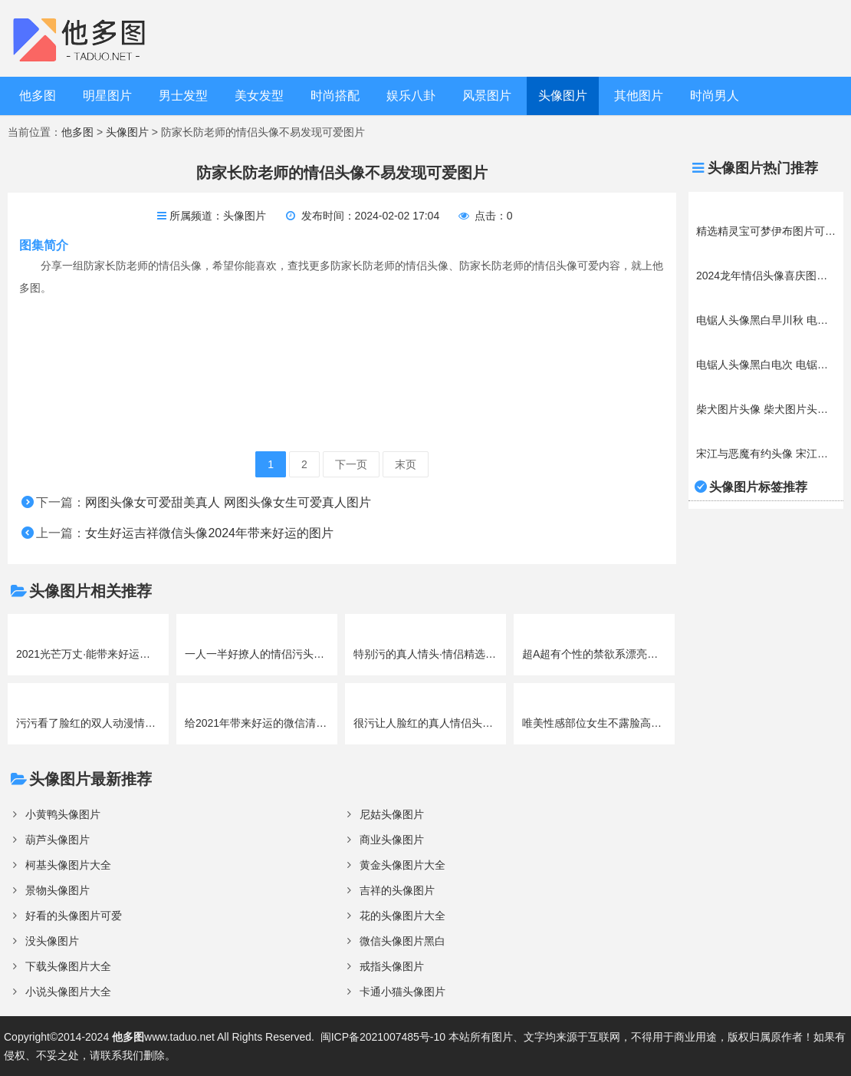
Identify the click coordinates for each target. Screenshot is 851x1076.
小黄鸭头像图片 (62, 814)
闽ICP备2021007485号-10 (382, 1037)
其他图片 (638, 95)
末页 (405, 464)
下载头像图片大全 (68, 966)
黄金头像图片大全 (402, 865)
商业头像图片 (392, 839)
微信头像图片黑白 (402, 941)
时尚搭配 (335, 95)
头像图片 (562, 95)
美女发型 (259, 95)
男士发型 (183, 95)
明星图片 (107, 95)
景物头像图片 (57, 890)
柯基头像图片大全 (68, 865)
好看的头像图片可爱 (73, 915)
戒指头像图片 (392, 966)
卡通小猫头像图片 (402, 991)
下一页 (351, 464)
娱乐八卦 (410, 95)
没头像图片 (52, 941)
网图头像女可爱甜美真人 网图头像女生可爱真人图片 (227, 502)
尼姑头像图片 (392, 814)
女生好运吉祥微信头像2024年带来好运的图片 (209, 533)
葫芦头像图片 (57, 839)
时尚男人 (714, 95)
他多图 (37, 95)
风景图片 (486, 95)
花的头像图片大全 (402, 915)
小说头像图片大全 (68, 991)
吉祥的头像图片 (397, 890)
